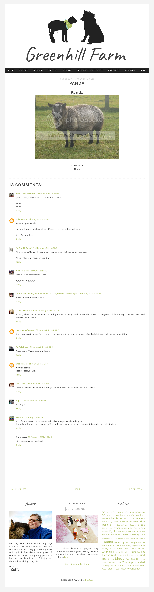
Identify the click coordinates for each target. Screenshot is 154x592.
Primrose (129, 555)
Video (131, 565)
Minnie (122, 545)
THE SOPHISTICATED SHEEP (90, 70)
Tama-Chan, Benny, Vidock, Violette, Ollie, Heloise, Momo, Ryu (46, 293)
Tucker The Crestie (25, 310)
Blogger (89, 580)
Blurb (86, 564)
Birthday (123, 521)
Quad (142, 555)
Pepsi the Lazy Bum (25, 193)
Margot (133, 542)
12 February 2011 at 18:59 (89, 293)
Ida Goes (108, 538)
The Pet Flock (114, 562)
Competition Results (126, 525)
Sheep (119, 559)
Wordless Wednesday (128, 568)
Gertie (130, 531)
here (66, 557)
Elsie (110, 528)
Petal (113, 555)
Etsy (67, 564)
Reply (18, 210)
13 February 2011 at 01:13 (37, 364)
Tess (104, 562)
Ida (103, 538)
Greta (104, 534)
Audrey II (140, 518)
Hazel (110, 534)
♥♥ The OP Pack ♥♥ (25, 248)
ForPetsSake (22, 347)
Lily (122, 542)
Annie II (126, 519)
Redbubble (76, 564)
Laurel (117, 542)
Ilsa (114, 538)
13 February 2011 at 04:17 (34, 417)
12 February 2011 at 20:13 (47, 310)
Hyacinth (141, 534)
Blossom (133, 521)
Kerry (142, 538)
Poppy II (120, 555)
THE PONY (53, 70)
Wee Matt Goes (109, 569)
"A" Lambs (107, 512)
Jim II (138, 538)
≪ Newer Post (18, 489)
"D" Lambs (140, 512)
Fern (143, 528)
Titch (113, 565)
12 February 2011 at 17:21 (46, 248)
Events (136, 528)
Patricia (116, 552)
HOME (11, 70)
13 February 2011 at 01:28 (34, 400)
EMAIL (143, 70)
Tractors (122, 565)
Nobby (141, 545)
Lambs (107, 542)
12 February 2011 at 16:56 (47, 193)
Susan (135, 558)
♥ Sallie (19, 270)
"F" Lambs (118, 515)
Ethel (123, 528)
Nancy (128, 545)
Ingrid (124, 538)
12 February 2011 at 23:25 (41, 347)
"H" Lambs (137, 515)
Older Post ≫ (136, 489)
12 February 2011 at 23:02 (47, 330)
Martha (141, 542)
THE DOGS (23, 70)
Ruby (112, 559)
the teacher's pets (25, 330)
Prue (136, 555)
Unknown (20, 219)
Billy (104, 521)
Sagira (19, 400)
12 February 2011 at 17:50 (35, 270)
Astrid (132, 518)
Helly (129, 534)
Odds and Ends (126, 548)
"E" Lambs (107, 515)
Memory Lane (112, 545)
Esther (116, 528)
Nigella (135, 545)
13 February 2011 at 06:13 (40, 437)
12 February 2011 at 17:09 (37, 219)
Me (103, 545)
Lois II (127, 542)
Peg (138, 552)
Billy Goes (113, 522)
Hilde (134, 534)
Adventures (115, 518)
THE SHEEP (38, 70)
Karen (18, 417)
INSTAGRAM (129, 70)
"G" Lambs (127, 515)
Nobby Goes (108, 549)
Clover (112, 525)
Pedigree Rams (128, 552)
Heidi (125, 534)
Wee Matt (140, 565)
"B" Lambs (118, 512)
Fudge (124, 531)
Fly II (112, 531)
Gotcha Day (139, 531)
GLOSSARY (67, 70)
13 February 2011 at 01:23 (37, 383)
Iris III (129, 538)
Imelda (119, 538)
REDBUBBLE (113, 70)
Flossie (105, 531)
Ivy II (133, 538)
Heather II (117, 534)
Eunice (129, 528)
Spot (128, 559)
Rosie (105, 558)
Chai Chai (20, 383)
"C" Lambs (129, 512)
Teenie (142, 559)
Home (77, 489)
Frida (118, 531)
